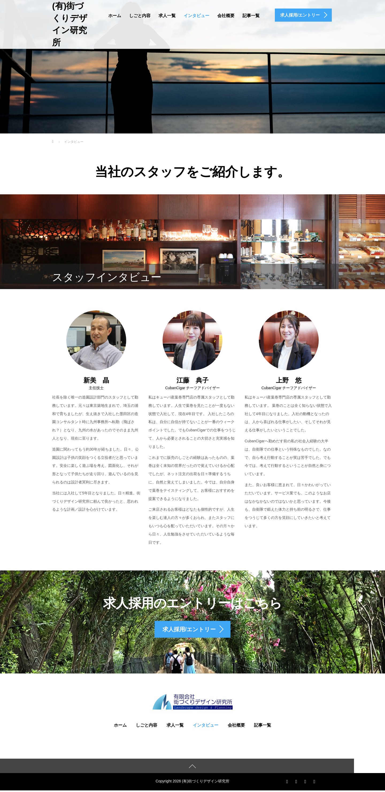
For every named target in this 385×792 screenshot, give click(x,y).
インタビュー (196, 15)
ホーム (114, 15)
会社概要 (225, 15)
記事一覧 (251, 15)
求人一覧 (167, 15)
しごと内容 (140, 15)
